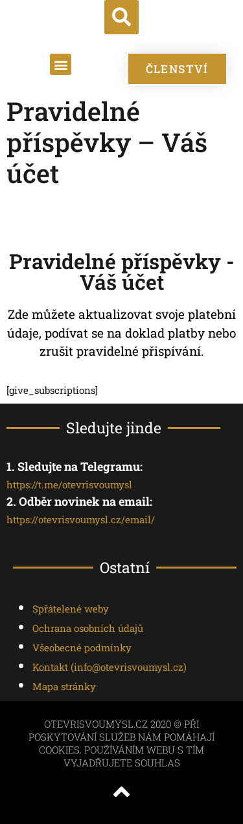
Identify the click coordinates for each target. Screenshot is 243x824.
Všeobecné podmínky (82, 647)
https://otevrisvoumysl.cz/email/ (80, 519)
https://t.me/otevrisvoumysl (69, 484)
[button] (121, 17)
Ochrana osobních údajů (87, 628)
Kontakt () (109, 666)
